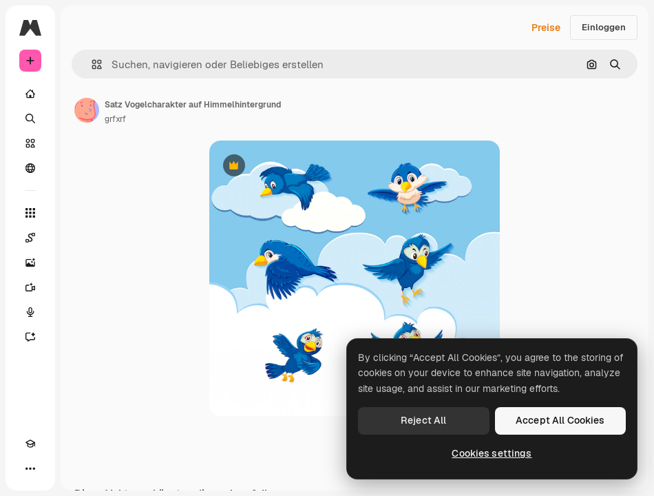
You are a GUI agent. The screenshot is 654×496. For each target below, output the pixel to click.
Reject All (423, 420)
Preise (545, 27)
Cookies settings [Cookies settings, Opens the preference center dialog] (491, 453)
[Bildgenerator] (30, 262)
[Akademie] (30, 444)
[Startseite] (30, 94)
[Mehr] (30, 468)
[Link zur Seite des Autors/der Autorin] (86, 110)
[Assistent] (30, 337)
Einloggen (604, 27)
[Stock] (30, 143)
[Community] (30, 168)
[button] (91, 64)
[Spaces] (30, 238)
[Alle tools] (30, 213)
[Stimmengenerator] (30, 312)
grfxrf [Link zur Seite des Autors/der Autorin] (115, 119)
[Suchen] (30, 118)
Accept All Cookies (560, 420)
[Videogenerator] (30, 287)
